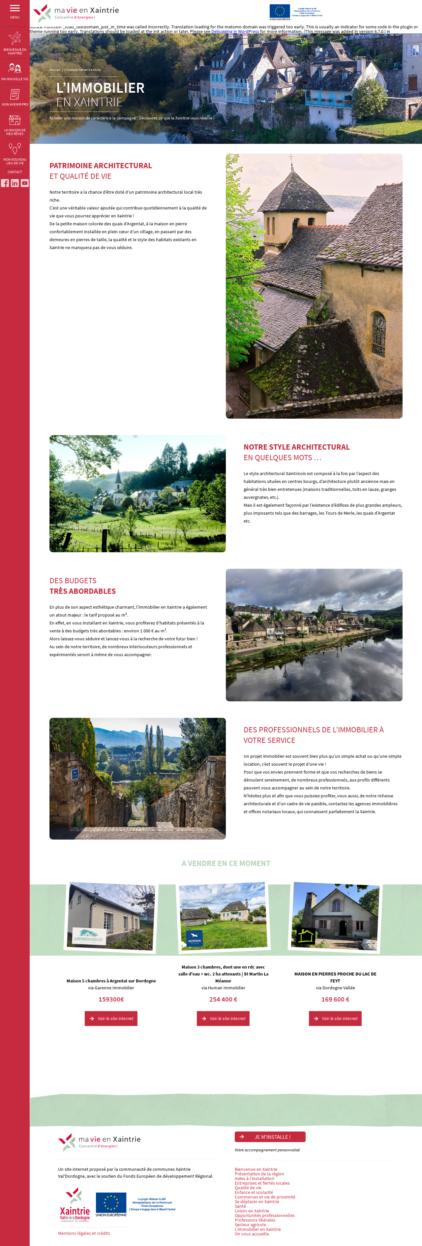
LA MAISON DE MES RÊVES (15, 125)
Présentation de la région (259, 1174)
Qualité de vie (248, 1188)
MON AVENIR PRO (15, 98)
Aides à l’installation (254, 1178)
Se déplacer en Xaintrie (257, 1201)
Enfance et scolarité (254, 1192)
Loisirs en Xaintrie (252, 1211)
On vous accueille (252, 1234)
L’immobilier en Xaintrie (82, 69)
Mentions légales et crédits (84, 1233)
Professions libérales (255, 1220)
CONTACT (15, 174)
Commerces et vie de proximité (265, 1197)
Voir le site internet (116, 1018)
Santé (240, 1206)
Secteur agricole (250, 1225)
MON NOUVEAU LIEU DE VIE (14, 155)
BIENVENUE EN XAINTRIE (15, 43)
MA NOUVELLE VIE (14, 72)
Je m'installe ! (385, 9)
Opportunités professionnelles (265, 1215)
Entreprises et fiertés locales (262, 1183)
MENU (15, 13)
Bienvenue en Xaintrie (256, 1169)
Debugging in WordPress (235, 31)
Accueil (54, 69)
